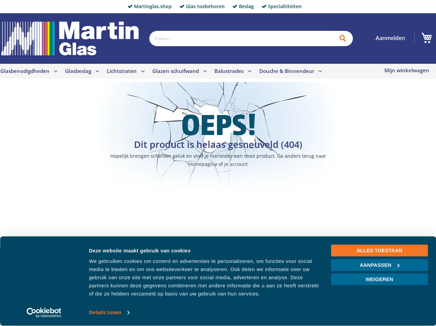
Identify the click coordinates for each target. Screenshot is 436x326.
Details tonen (105, 312)
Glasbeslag (78, 71)
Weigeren (379, 280)
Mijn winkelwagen (406, 70)
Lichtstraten (122, 71)
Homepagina (202, 164)
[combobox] (241, 38)
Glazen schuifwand (175, 71)
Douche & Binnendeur (286, 71)
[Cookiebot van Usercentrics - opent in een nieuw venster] (44, 313)
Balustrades (229, 71)
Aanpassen (379, 265)
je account (236, 164)
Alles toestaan (379, 251)
